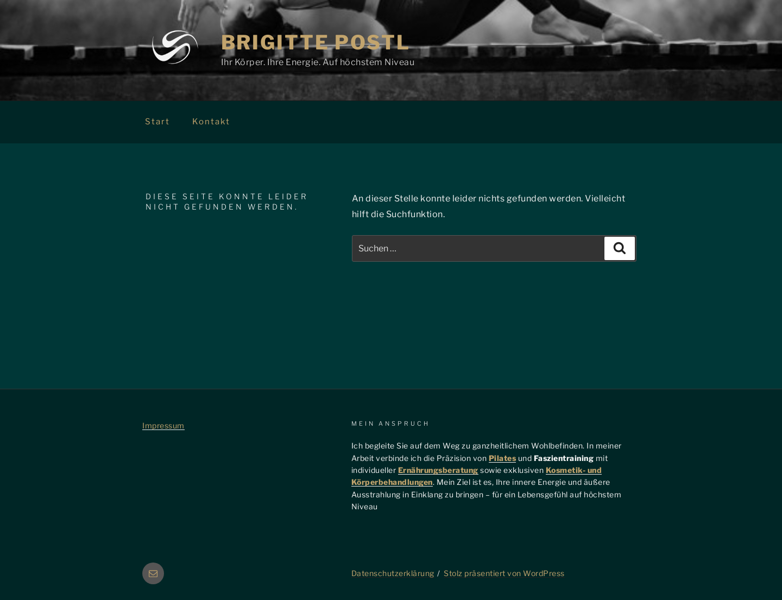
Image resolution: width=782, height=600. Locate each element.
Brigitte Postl (316, 42)
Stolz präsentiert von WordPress (504, 573)
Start (157, 122)
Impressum (163, 425)
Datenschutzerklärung (392, 573)
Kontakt (211, 122)
